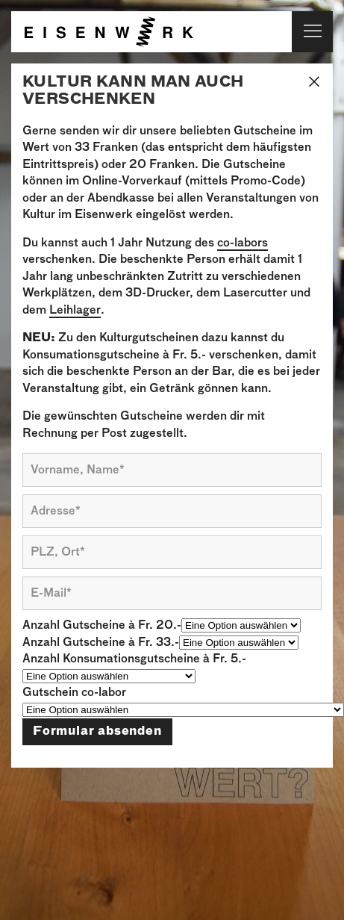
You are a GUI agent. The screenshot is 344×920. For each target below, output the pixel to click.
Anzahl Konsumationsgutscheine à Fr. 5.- (134, 659)
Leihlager (75, 310)
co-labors (242, 243)
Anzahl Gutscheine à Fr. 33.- (100, 642)
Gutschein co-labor (74, 692)
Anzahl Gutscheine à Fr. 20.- (101, 625)
